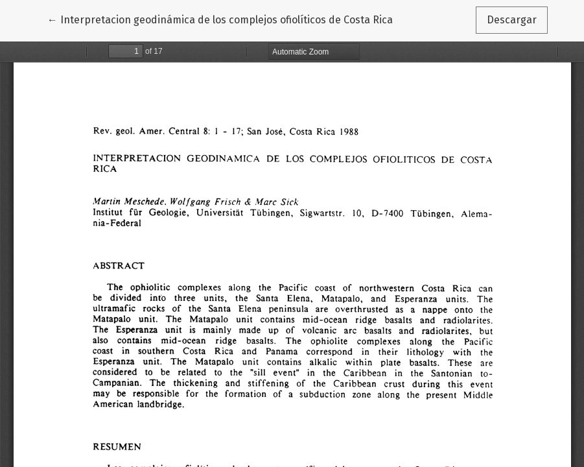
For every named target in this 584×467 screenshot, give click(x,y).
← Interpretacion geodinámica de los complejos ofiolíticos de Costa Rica (220, 19)
